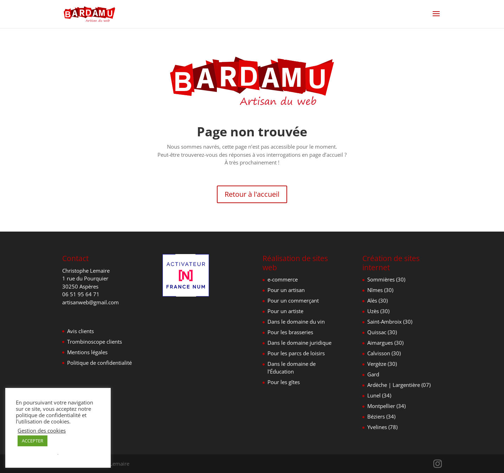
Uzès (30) (378, 311)
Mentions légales (87, 352)
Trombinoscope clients (94, 341)
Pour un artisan (286, 289)
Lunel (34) (379, 395)
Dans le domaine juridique (299, 342)
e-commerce (282, 279)
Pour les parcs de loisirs (296, 353)
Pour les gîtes (283, 381)
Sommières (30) (386, 279)
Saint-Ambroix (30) (389, 321)
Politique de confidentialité (99, 362)
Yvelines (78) (382, 426)
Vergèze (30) (382, 363)
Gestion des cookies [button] (42, 430)
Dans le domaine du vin (296, 321)
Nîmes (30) (380, 289)
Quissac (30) (382, 332)
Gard (373, 374)
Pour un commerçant (293, 300)
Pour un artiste (285, 311)
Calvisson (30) (384, 353)
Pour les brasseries (290, 332)
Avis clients (80, 331)
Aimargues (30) (385, 342)
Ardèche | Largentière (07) (399, 384)
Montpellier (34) (386, 405)
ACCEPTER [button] (32, 441)
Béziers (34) (381, 416)
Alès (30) (377, 300)
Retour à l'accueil (252, 194)
